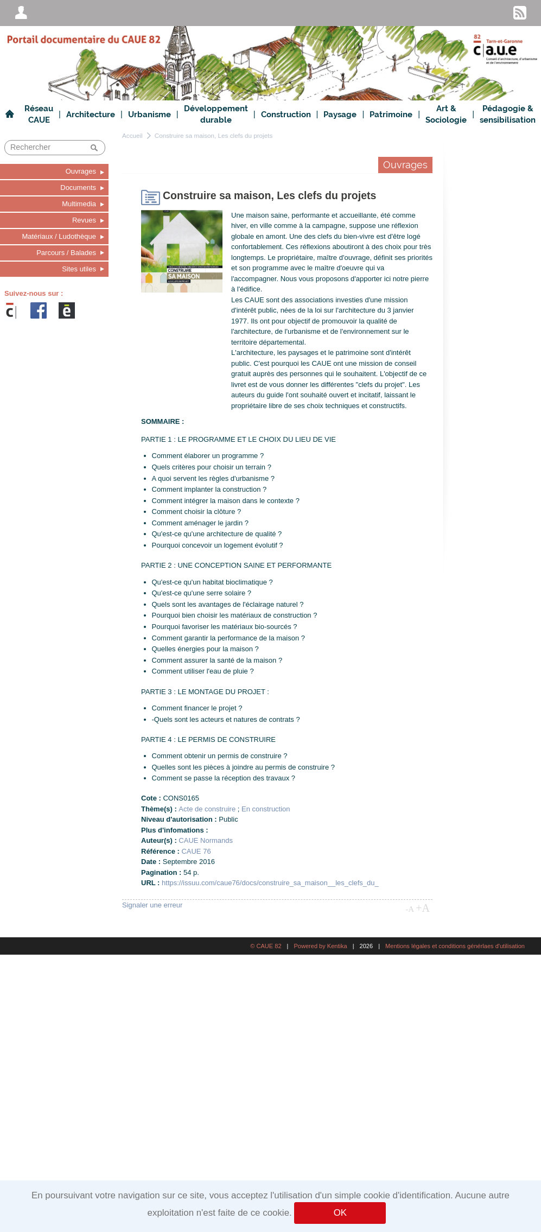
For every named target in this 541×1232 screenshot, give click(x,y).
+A (423, 908)
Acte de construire (207, 809)
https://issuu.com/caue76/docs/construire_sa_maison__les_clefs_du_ (270, 883)
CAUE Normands (206, 840)
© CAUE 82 (265, 946)
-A (409, 909)
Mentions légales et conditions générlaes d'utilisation (455, 946)
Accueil (132, 135)
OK (340, 1213)
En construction (265, 809)
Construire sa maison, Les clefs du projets (214, 135)
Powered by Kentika (320, 946)
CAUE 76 (196, 851)
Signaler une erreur (152, 905)
